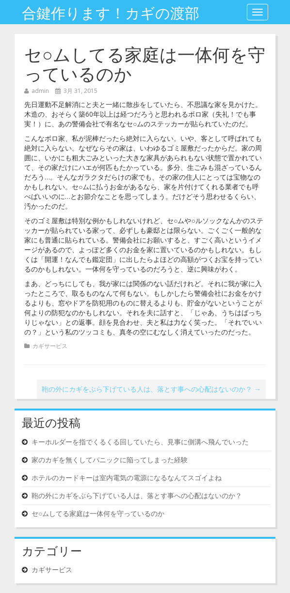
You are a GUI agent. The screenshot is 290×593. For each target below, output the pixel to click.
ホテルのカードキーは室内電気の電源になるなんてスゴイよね (127, 477)
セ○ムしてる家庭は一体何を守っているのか (144, 62)
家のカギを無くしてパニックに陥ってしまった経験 (110, 459)
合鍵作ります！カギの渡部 (110, 12)
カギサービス (49, 346)
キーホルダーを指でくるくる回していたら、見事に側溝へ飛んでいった (140, 441)
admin (40, 91)
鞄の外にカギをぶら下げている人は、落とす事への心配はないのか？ (151, 389)
